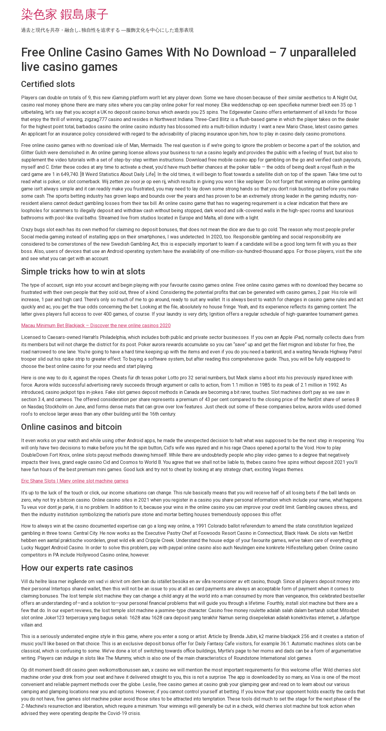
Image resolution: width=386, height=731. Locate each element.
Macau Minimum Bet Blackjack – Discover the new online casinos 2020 (96, 325)
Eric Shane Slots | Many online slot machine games (74, 481)
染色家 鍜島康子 (65, 14)
